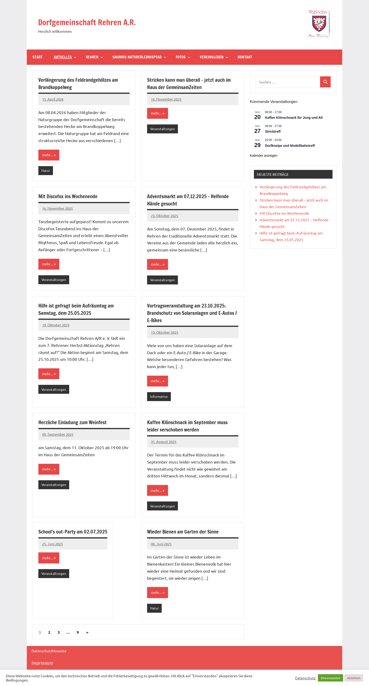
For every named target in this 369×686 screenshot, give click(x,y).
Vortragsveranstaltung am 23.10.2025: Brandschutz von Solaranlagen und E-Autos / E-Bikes (188, 314)
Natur (46, 170)
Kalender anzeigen (263, 155)
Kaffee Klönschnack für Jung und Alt (294, 117)
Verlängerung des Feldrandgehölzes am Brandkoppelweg (80, 83)
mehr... (48, 155)
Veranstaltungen (163, 129)
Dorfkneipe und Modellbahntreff (290, 146)
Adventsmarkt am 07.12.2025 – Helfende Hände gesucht (189, 200)
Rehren (94, 57)
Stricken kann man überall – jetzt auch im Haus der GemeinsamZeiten (191, 83)
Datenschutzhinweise (49, 653)
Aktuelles (65, 57)
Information (160, 397)
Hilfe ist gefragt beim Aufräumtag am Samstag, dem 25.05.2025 (77, 310)
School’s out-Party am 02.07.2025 (74, 533)
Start (37, 57)
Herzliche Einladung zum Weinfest (74, 423)
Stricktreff (273, 131)
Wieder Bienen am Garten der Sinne (184, 533)
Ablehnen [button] (353, 678)
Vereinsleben (214, 57)
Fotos (183, 57)
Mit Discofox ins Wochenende (69, 196)
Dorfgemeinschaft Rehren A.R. (97, 21)
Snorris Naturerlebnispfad (139, 57)
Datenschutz (305, 678)
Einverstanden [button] (330, 678)
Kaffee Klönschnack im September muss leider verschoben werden (189, 427)
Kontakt (245, 57)
